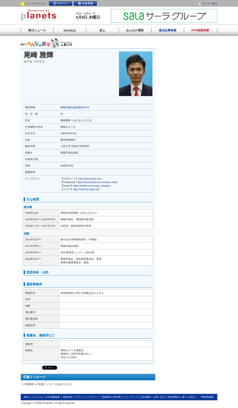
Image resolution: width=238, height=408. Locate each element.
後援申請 (67, 397)
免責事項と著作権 (111, 397)
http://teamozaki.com (89, 178)
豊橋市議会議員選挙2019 (74, 107)
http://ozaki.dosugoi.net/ (86, 189)
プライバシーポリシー (87, 397)
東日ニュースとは (33, 397)
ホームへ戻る (209, 3)
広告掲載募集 (53, 397)
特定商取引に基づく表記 (181, 397)
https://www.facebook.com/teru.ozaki (97, 182)
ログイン (60, 3)
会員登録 (85, 3)
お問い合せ (159, 397)
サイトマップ (131, 397)
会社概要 (145, 397)
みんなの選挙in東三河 (46, 43)
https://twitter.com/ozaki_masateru (92, 185)
